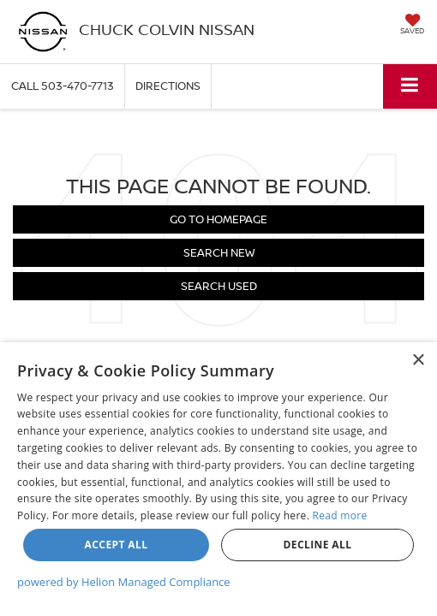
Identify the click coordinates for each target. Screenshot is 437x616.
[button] (62, 86)
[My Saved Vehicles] (412, 26)
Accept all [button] (116, 544)
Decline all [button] (318, 544)
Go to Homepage (218, 219)
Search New (218, 252)
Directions (168, 85)
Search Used (219, 285)
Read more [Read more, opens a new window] (340, 515)
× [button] (417, 360)
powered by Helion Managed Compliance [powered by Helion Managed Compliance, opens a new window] (123, 581)
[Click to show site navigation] (410, 86)
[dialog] (218, 479)
